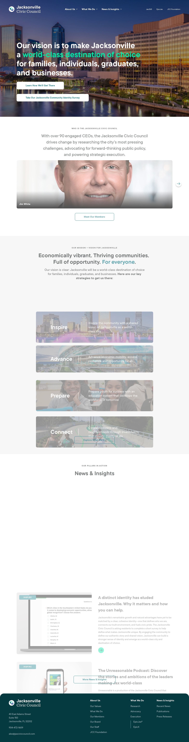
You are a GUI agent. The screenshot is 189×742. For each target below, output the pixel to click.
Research (135, 706)
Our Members (97, 716)
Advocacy (136, 711)
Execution (136, 716)
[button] (178, 184)
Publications (163, 711)
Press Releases (164, 716)
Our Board (95, 721)
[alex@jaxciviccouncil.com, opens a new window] (47, 734)
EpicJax (160, 9)
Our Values (95, 706)
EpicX (136, 727)
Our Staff (94, 727)
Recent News (163, 706)
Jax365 (149, 9)
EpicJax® (137, 721)
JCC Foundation (173, 9)
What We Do (96, 711)
